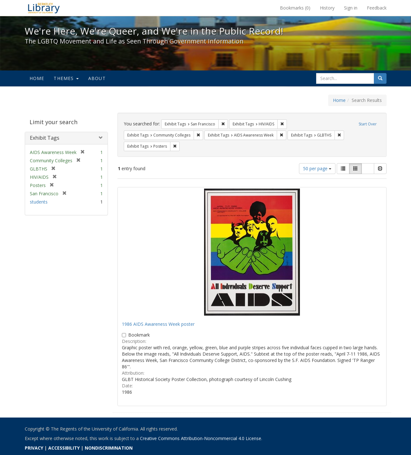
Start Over (368, 124)
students (39, 202)
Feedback (377, 8)
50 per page (317, 168)
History (327, 8)
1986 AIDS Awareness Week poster (158, 324)
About (97, 78)
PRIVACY (34, 448)
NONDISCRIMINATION (109, 448)
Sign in (350, 8)
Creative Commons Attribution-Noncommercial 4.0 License (200, 438)
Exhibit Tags (44, 137)
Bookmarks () (295, 8)
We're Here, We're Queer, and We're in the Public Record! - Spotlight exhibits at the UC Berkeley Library (44, 8)
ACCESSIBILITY (64, 448)
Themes (66, 78)
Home (37, 78)
